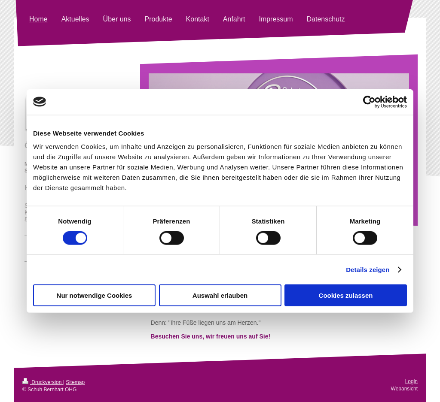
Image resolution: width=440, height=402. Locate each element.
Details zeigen (367, 269)
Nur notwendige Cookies (94, 295)
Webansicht (404, 389)
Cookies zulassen (346, 295)
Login (411, 381)
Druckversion (42, 382)
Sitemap (75, 382)
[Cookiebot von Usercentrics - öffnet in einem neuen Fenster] (369, 101)
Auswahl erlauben (220, 295)
